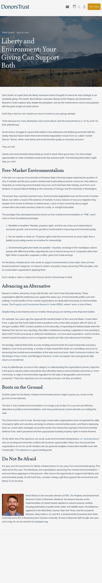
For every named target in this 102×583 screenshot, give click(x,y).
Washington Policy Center (14, 356)
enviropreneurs (91, 439)
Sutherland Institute (84, 352)
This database (22, 450)
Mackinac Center (51, 356)
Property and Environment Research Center (34, 304)
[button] (67, 6)
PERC (67, 495)
